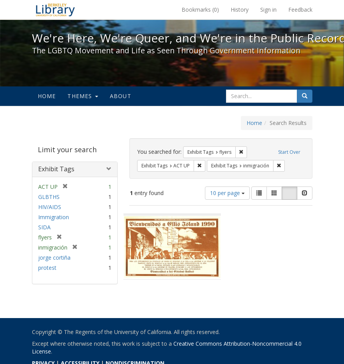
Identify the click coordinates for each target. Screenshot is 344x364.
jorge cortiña (54, 257)
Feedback (300, 9)
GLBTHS (49, 196)
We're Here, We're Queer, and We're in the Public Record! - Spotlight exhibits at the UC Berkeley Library (55, 9)
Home (47, 96)
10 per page (227, 193)
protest (47, 267)
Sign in (268, 9)
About (120, 96)
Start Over (289, 152)
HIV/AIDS (49, 207)
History (240, 9)
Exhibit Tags (56, 169)
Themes (82, 96)
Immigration (53, 217)
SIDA (44, 227)
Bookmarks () (200, 9)
